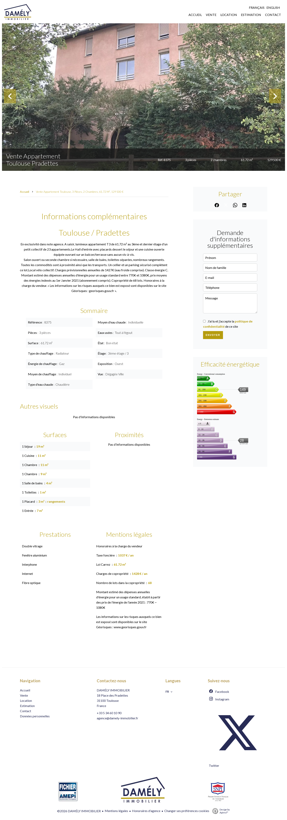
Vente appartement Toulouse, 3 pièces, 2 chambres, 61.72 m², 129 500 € (79, 191)
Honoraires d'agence (146, 811)
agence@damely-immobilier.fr (117, 718)
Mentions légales (116, 811)
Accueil (24, 191)
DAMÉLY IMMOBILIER (113, 690)
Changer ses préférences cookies (186, 811)
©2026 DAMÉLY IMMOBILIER (79, 811)
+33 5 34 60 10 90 (109, 713)
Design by (220, 811)
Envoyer (213, 335)
